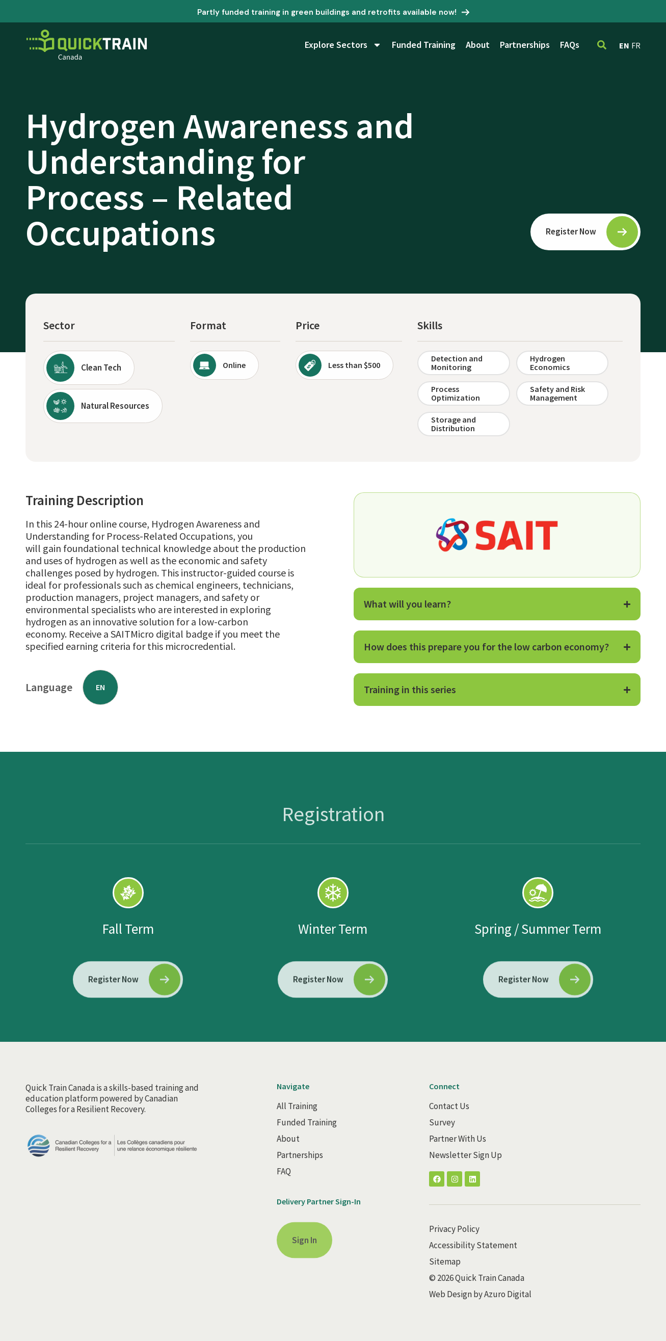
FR (636, 45)
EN (624, 45)
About (478, 44)
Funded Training (424, 44)
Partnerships (525, 44)
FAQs (569, 44)
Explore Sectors (343, 45)
